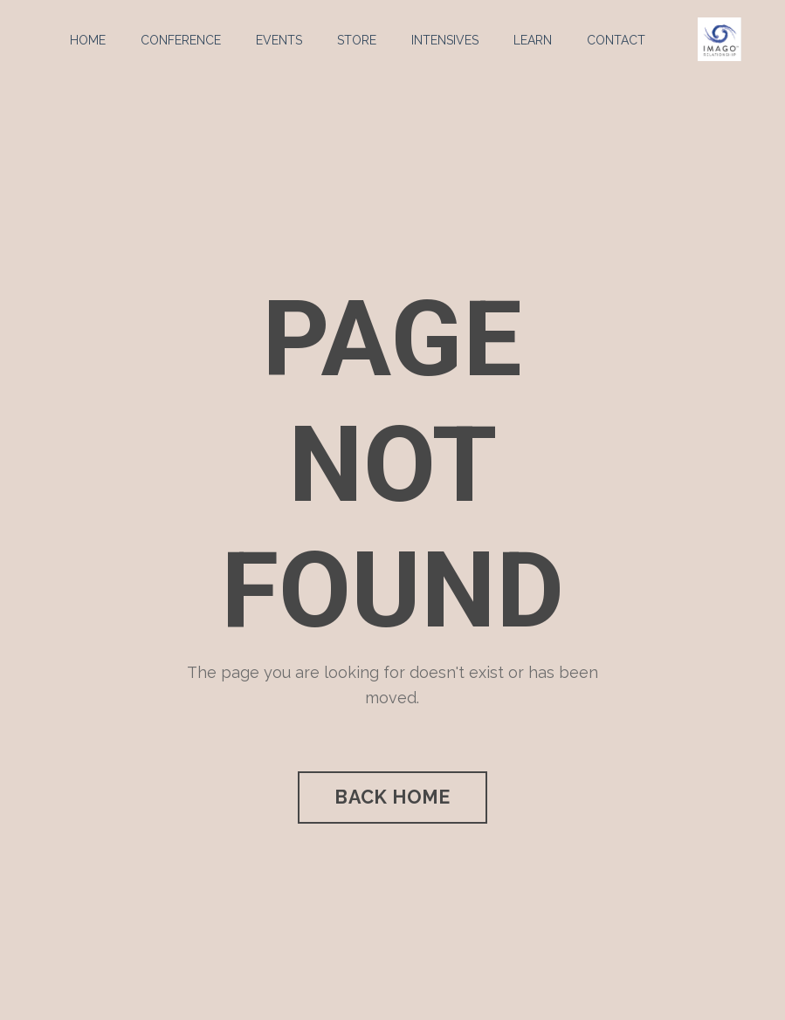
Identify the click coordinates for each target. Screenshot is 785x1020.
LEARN (532, 40)
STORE (356, 40)
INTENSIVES (445, 40)
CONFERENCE (181, 40)
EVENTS (279, 40)
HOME (88, 40)
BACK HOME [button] (392, 797)
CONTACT (616, 40)
